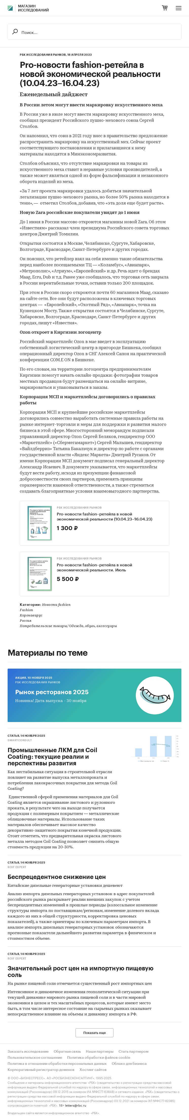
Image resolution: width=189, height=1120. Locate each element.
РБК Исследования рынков (79, 507)
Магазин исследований (33, 8)
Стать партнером (133, 1051)
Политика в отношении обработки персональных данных (57, 1064)
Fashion (26, 610)
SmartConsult (20, 740)
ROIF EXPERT (17, 867)
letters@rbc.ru (75, 1105)
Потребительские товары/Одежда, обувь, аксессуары (68, 626)
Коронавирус (31, 615)
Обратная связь (67, 1051)
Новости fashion (56, 605)
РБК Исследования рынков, (43, 54)
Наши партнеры (100, 1051)
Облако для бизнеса (129, 1064)
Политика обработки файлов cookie (98, 1057)
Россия (25, 621)
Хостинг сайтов (93, 1070)
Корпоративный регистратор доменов (41, 1070)
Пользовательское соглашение (35, 1057)
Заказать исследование (28, 1051)
